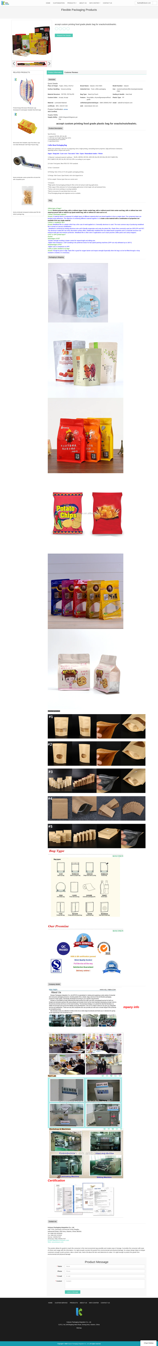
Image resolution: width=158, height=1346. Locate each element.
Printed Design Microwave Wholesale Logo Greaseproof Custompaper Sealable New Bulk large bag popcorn (27, 110)
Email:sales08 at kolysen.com (58, 1240)
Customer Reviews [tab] (71, 72)
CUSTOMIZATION (59, 3)
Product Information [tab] (55, 72)
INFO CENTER (94, 3)
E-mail (59, 1276)
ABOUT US (82, 3)
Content (59, 1281)
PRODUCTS (71, 3)
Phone (60, 1271)
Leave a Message (72, 1292)
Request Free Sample (64, 35)
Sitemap (79, 1328)
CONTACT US (107, 3)
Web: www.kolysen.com (55, 1242)
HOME (48, 3)
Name (59, 1266)
